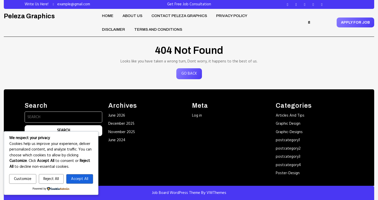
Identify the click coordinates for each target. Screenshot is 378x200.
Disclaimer (113, 29)
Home (107, 16)
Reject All (51, 179)
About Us (132, 16)
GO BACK (191, 74)
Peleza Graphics (29, 16)
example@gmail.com (73, 4)
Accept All (79, 179)
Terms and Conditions (158, 29)
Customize (22, 179)
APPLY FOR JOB (355, 22)
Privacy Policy (231, 16)
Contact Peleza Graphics (179, 16)
